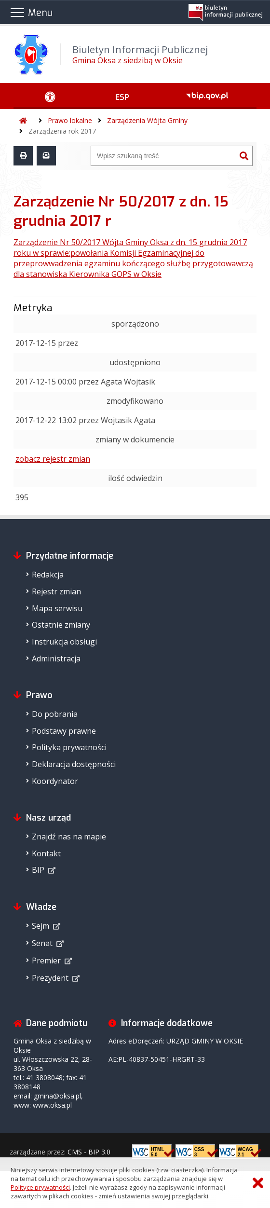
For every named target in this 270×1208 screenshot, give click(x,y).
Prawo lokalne (70, 120)
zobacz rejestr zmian (52, 458)
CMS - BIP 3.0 (89, 1151)
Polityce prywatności (40, 1187)
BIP (38, 870)
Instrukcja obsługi (64, 641)
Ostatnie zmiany (61, 624)
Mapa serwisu (57, 608)
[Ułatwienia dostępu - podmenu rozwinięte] (50, 96)
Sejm (40, 925)
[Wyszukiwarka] (163, 155)
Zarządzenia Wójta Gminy (147, 120)
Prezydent (50, 978)
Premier (46, 960)
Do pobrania (55, 714)
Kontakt (46, 853)
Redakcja (48, 574)
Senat (42, 943)
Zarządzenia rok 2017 (62, 131)
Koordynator (55, 781)
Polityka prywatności (69, 747)
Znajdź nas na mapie (69, 836)
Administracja (56, 658)
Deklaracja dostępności (74, 764)
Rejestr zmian (56, 591)
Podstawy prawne (64, 731)
